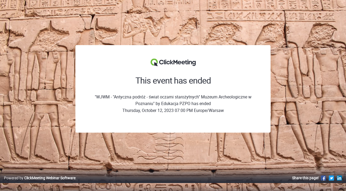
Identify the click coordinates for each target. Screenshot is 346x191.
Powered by (39, 183)
